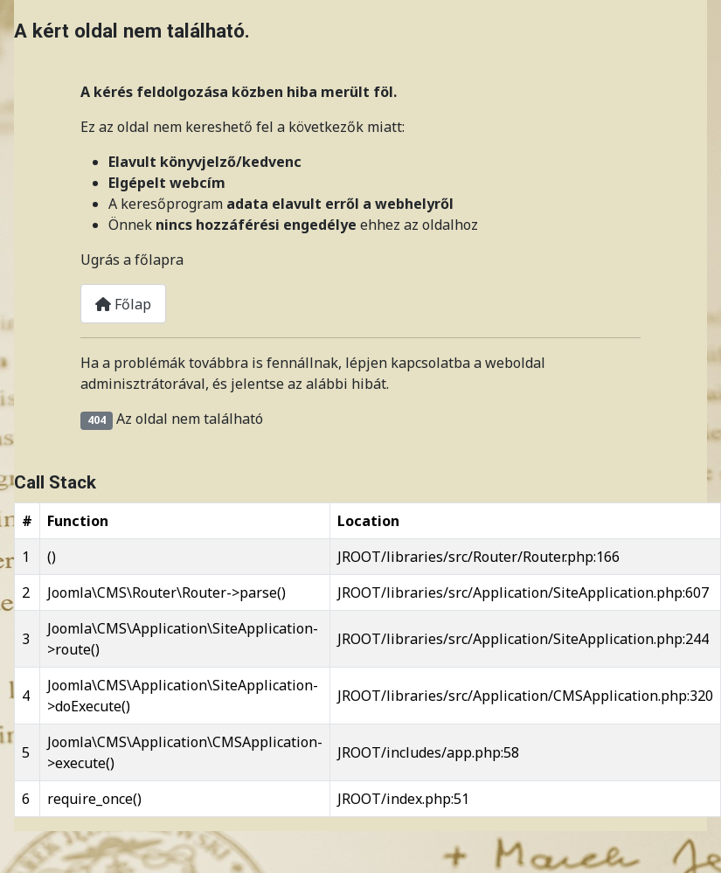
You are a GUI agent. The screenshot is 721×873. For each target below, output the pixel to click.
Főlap (123, 304)
